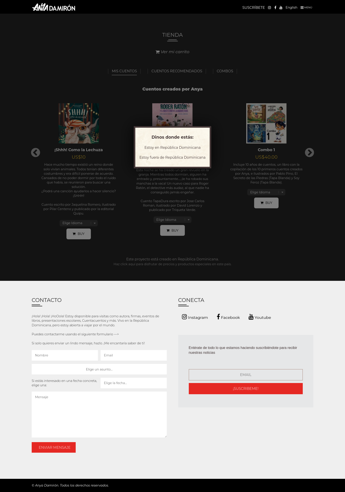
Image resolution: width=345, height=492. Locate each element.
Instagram (195, 317)
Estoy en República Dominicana (172, 147)
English (291, 7)
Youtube (260, 317)
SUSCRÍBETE (253, 7)
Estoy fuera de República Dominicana (172, 157)
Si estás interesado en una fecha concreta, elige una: (64, 383)
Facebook (228, 317)
